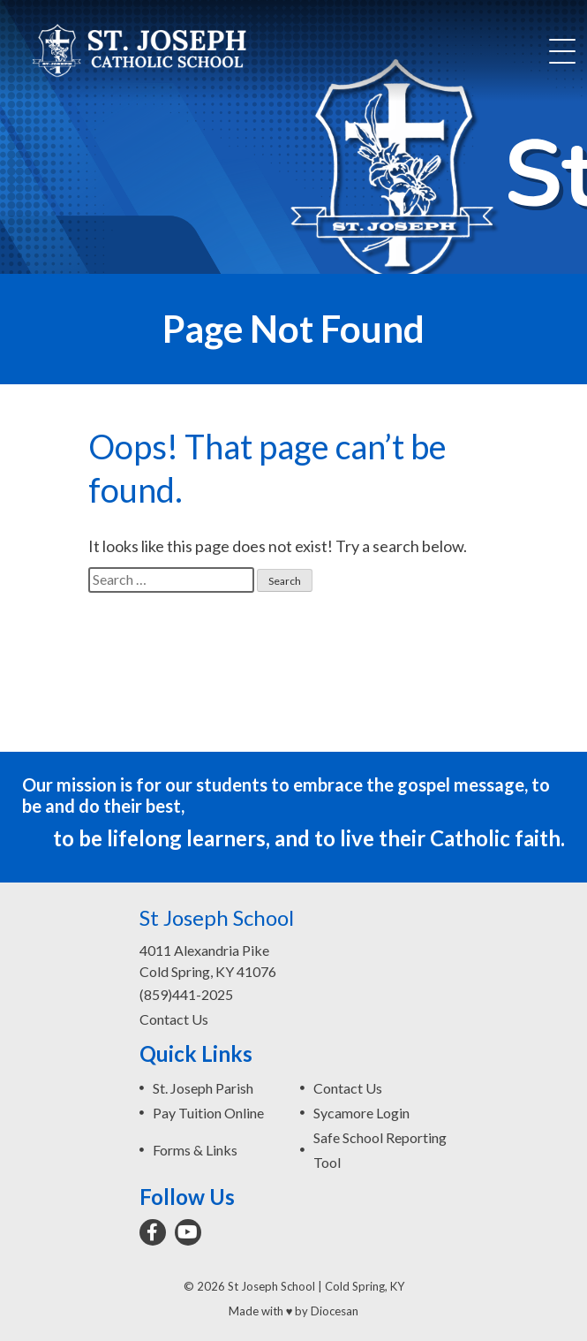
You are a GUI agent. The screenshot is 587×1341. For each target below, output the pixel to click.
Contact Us (173, 1019)
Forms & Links (195, 1149)
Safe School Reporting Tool (380, 1150)
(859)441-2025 (186, 994)
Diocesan (334, 1311)
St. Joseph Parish (203, 1088)
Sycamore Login (361, 1112)
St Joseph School (271, 1286)
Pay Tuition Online (208, 1112)
